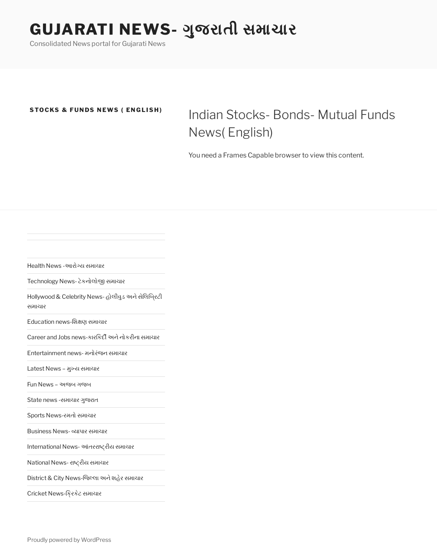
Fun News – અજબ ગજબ (59, 384)
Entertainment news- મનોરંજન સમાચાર (77, 352)
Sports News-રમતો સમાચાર (61, 415)
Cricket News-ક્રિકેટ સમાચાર (64, 493)
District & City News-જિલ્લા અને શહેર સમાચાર (85, 477)
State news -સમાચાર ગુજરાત (62, 399)
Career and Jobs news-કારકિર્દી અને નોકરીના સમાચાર (93, 336)
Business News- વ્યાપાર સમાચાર (67, 430)
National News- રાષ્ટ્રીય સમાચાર (68, 462)
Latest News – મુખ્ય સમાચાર (63, 368)
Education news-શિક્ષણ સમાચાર (67, 321)
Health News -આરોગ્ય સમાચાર (65, 265)
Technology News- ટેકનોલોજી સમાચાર (76, 281)
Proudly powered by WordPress (69, 539)
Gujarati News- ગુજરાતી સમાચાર (163, 29)
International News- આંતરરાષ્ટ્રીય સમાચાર (80, 446)
